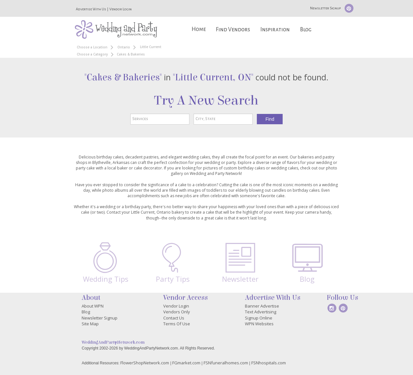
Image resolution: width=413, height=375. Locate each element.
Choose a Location (92, 47)
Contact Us (173, 318)
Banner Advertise (262, 306)
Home (199, 29)
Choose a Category (92, 54)
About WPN (93, 306)
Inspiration (275, 29)
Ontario (123, 47)
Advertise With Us (91, 9)
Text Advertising (260, 312)
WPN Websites (259, 324)
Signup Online (258, 318)
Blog (305, 29)
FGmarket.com (186, 363)
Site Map (90, 324)
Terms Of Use (176, 324)
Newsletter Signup (325, 8)
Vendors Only (176, 312)
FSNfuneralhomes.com (226, 363)
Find (270, 119)
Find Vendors (233, 29)
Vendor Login (120, 9)
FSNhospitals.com (268, 363)
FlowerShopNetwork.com (144, 363)
